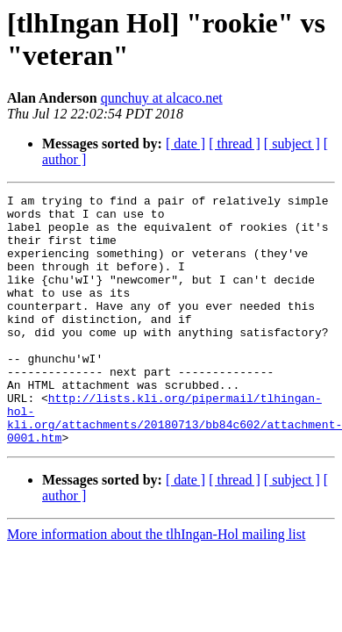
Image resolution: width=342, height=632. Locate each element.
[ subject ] (292, 143)
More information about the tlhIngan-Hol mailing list (156, 584)
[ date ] (185, 143)
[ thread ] (234, 143)
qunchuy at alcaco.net (162, 97)
